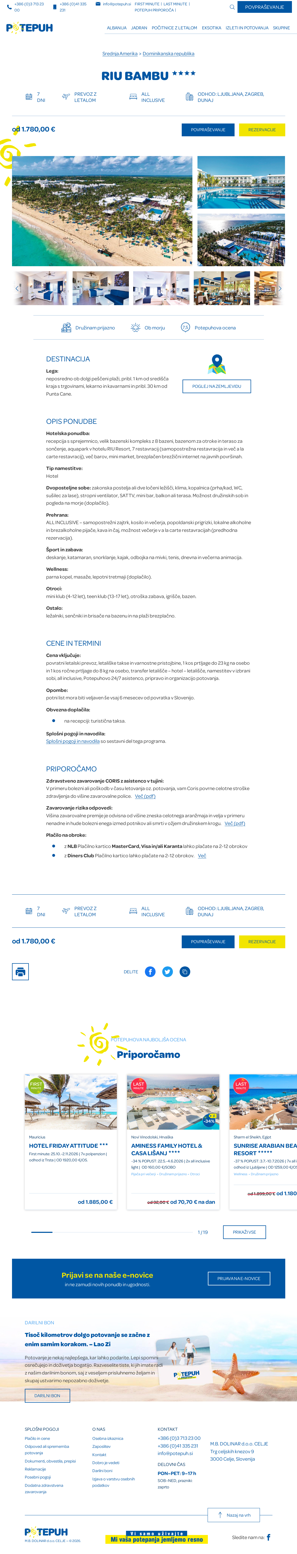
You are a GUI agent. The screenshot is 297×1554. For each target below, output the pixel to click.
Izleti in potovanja (247, 27)
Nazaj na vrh (233, 1515)
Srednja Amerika (120, 53)
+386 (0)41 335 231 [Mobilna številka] (69, 7)
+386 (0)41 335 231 (178, 1445)
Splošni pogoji (42, 1429)
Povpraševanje (264, 7)
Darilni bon (47, 1395)
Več (202, 855)
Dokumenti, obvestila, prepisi (50, 1461)
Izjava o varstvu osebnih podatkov (113, 1482)
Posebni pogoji (38, 1477)
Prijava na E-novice (238, 1278)
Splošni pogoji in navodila (73, 741)
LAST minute (175, 3)
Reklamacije (35, 1469)
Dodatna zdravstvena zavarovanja (44, 1488)
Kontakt (99, 1454)
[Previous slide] (19, 288)
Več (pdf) (145, 796)
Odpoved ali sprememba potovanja (47, 1449)
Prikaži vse (244, 1232)
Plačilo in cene (37, 1438)
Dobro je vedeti (105, 1462)
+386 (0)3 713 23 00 (179, 1438)
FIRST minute (147, 3)
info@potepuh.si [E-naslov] (113, 3)
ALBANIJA (116, 27)
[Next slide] (277, 288)
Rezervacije (262, 129)
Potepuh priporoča (154, 10)
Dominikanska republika (169, 53)
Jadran (139, 27)
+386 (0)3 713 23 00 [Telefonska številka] (25, 7)
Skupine (281, 27)
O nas (98, 1429)
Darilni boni (102, 1470)
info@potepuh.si (175, 1453)
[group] (40, 288)
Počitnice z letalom (174, 27)
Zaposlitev (101, 1446)
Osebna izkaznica (107, 1438)
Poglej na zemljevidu (216, 386)
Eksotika (211, 27)
